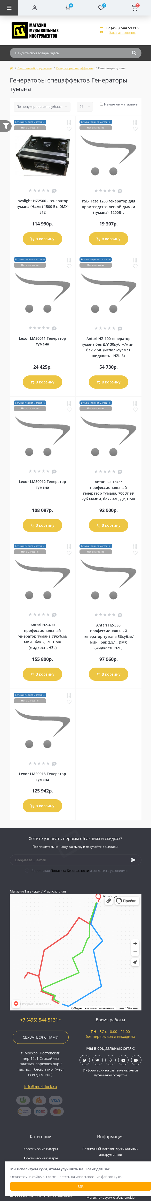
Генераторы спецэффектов (74, 68)
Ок (81, 1186)
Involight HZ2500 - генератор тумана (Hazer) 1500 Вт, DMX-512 (42, 206)
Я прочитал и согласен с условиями (79, 870)
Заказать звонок (122, 32)
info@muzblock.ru (40, 1086)
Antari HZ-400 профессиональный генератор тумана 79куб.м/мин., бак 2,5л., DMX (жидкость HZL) (42, 636)
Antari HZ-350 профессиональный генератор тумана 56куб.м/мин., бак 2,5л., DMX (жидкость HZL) (108, 636)
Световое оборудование (35, 68)
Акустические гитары (40, 1158)
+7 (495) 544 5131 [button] (40, 1020)
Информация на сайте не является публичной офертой (110, 1073)
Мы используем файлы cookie (110, 1197)
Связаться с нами (41, 1037)
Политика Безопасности (70, 870)
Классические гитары (40, 1148)
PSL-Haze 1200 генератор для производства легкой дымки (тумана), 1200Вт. (108, 207)
